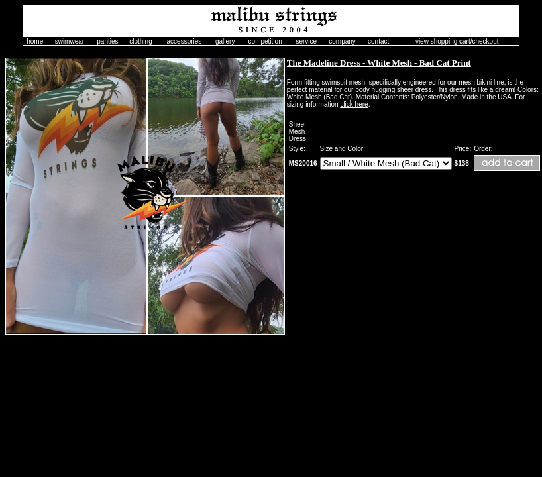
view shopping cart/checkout (457, 41)
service (306, 41)
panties (107, 41)
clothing (140, 41)
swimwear (69, 41)
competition (265, 41)
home (35, 41)
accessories (184, 41)
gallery (225, 41)
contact (378, 41)
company (342, 41)
